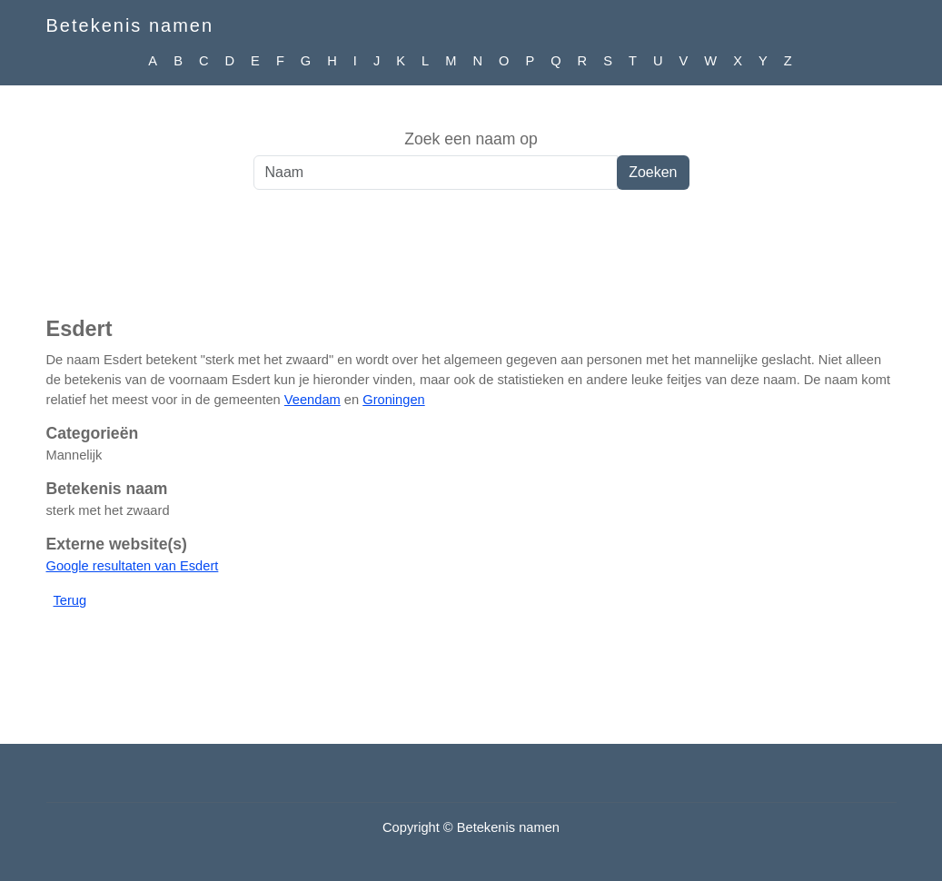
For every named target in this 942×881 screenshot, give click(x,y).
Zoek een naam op (471, 139)
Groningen (393, 399)
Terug (70, 600)
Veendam (312, 399)
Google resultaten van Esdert (132, 566)
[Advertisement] (471, 262)
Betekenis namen (130, 25)
